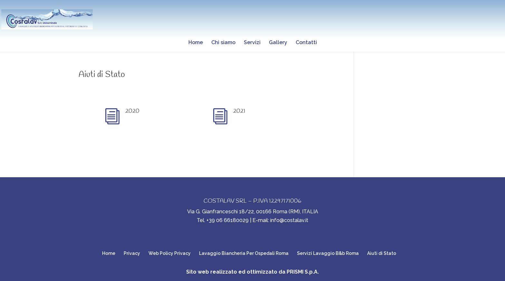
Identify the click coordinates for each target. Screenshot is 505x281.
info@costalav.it (289, 220)
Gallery (278, 42)
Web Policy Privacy (169, 253)
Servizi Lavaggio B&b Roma (328, 253)
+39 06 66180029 (227, 220)
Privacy (132, 253)
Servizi (252, 42)
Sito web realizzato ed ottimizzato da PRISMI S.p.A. (252, 272)
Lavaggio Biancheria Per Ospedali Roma (244, 253)
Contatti (306, 42)
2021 (239, 111)
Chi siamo (223, 42)
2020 (132, 111)
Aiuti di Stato (102, 74)
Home (195, 42)
